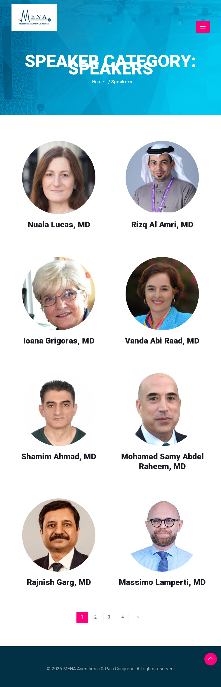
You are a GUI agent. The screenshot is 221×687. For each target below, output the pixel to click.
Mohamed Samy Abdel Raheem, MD (162, 461)
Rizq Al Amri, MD (162, 224)
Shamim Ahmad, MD (58, 456)
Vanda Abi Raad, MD (162, 341)
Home (98, 82)
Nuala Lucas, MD (59, 224)
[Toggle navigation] (203, 27)
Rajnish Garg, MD (59, 582)
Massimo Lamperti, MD (162, 582)
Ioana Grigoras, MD (59, 341)
